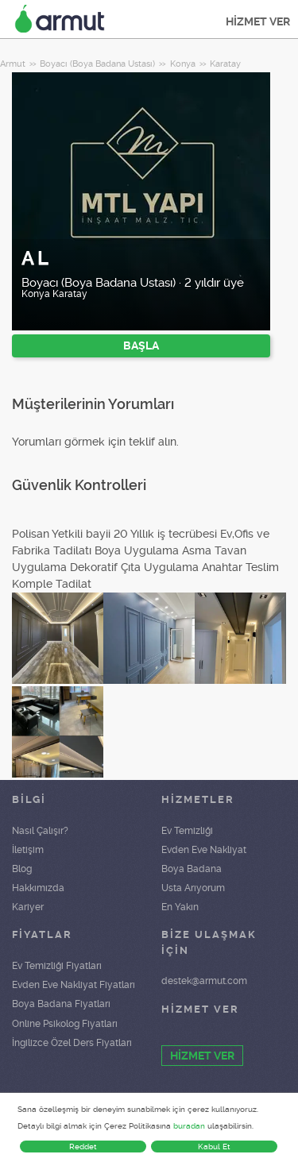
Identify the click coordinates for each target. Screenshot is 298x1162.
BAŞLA (141, 345)
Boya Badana (191, 868)
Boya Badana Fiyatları (61, 1004)
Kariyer (28, 907)
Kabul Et (214, 1146)
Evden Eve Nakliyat (203, 849)
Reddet (83, 1146)
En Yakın (180, 907)
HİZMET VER (258, 21)
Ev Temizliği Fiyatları (57, 965)
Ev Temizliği (187, 830)
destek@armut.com (204, 980)
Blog (22, 868)
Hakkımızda (38, 888)
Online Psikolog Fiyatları (65, 1023)
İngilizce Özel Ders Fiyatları (72, 1042)
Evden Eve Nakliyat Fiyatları (73, 984)
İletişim (28, 849)
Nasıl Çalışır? (40, 830)
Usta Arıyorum (193, 888)
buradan (189, 1125)
